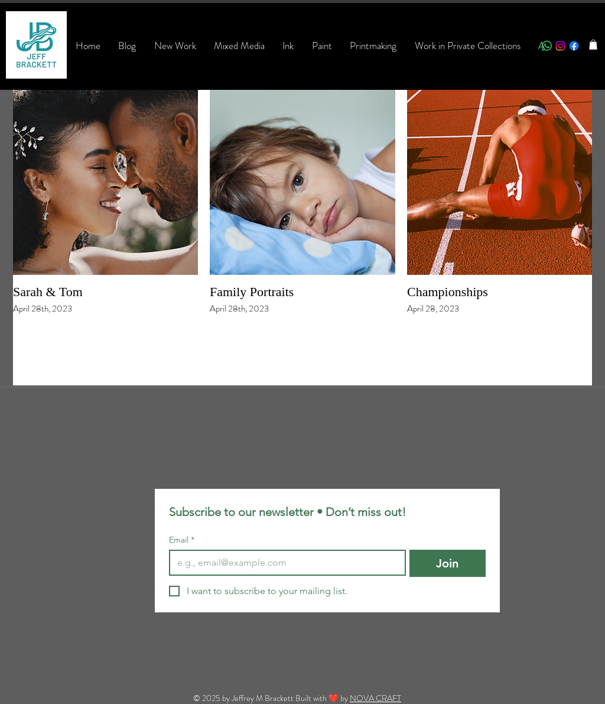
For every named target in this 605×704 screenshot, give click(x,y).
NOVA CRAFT (375, 698)
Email (181, 540)
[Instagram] (560, 46)
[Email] (284, 563)
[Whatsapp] (547, 46)
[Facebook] (574, 46)
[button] (593, 45)
